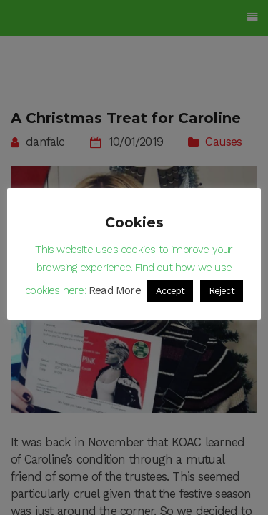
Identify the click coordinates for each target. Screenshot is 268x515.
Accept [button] (170, 290)
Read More (115, 290)
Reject (221, 290)
